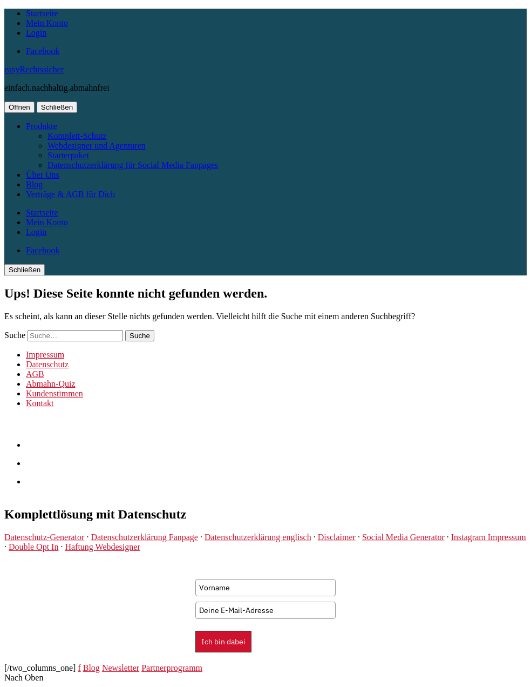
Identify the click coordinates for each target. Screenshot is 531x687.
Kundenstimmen (54, 393)
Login (36, 32)
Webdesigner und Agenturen (96, 145)
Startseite (42, 13)
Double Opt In (33, 546)
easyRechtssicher (34, 69)
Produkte (41, 126)
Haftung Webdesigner (102, 546)
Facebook (42, 51)
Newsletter (120, 667)
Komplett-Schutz (76, 135)
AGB (35, 374)
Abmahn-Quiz (51, 383)
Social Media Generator (403, 537)
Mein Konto (47, 23)
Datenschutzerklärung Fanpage (144, 537)
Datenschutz (47, 364)
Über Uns (42, 174)
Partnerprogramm (171, 667)
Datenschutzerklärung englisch (258, 537)
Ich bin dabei (223, 641)
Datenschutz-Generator (44, 537)
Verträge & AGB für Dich (70, 194)
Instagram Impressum (488, 537)
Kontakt (40, 403)
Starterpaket (68, 155)
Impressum (45, 354)
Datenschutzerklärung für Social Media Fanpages (132, 165)
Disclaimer (337, 537)
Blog (34, 184)
